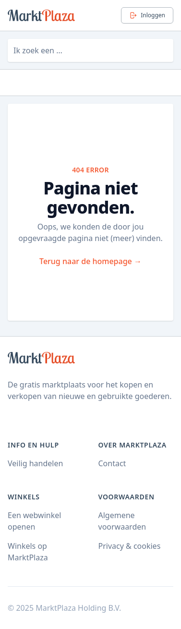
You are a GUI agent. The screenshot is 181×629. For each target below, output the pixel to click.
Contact (112, 463)
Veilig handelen (35, 463)
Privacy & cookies (129, 546)
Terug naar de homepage (90, 261)
